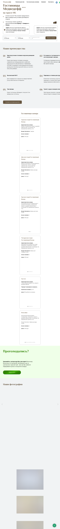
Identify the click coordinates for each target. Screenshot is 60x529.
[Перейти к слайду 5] (28, 418)
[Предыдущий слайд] (2, 404)
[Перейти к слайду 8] (31, 418)
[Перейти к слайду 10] (33, 418)
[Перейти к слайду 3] (26, 418)
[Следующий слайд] (57, 404)
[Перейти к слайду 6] (29, 418)
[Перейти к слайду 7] (30, 418)
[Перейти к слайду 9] (32, 418)
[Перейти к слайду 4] (27, 418)
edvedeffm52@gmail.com (40, 525)
